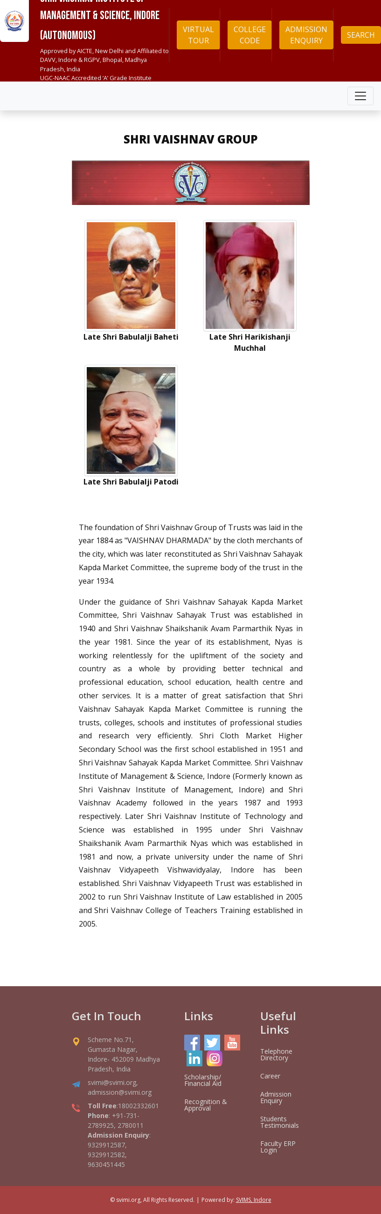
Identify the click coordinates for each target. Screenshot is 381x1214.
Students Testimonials (279, 1122)
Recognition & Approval (205, 1104)
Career (270, 1075)
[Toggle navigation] (360, 96)
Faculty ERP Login (278, 1146)
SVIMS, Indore (253, 1200)
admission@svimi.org (120, 1092)
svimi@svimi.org (112, 1082)
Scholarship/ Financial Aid (203, 1080)
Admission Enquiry (275, 1097)
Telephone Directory (276, 1054)
